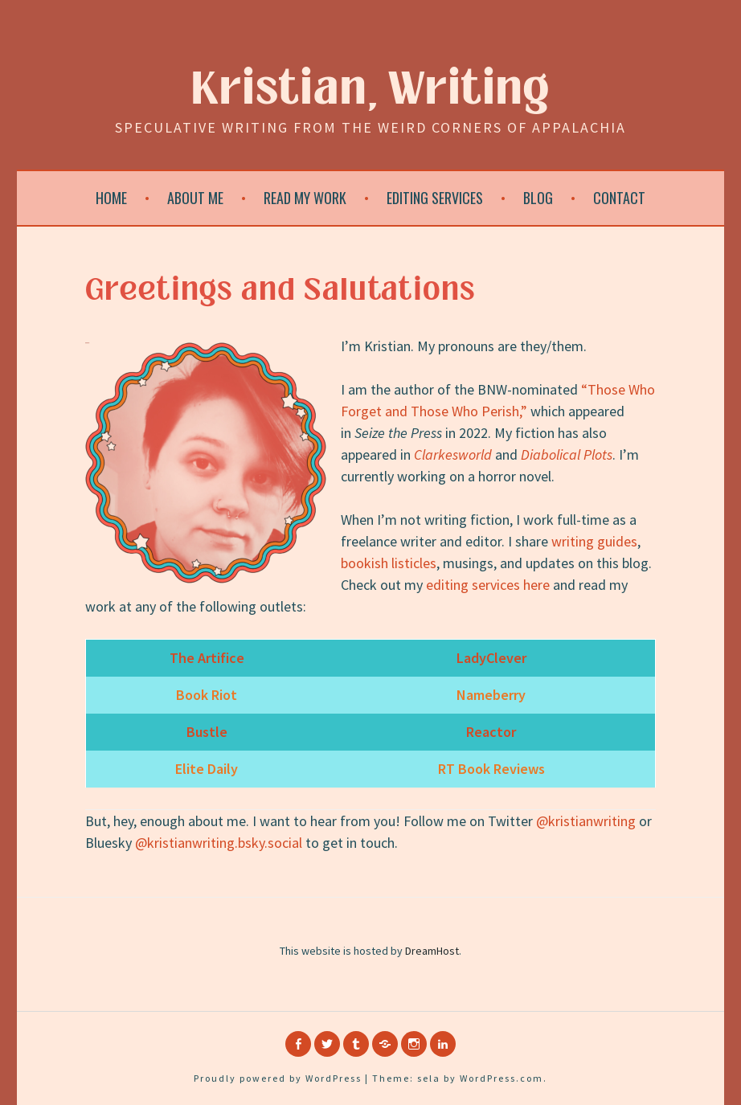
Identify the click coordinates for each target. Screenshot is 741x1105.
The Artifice (207, 658)
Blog (538, 197)
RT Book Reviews (491, 768)
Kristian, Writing (371, 89)
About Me (195, 197)
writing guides (594, 541)
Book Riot (206, 695)
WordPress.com (501, 1078)
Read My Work (305, 197)
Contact (619, 197)
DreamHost (432, 950)
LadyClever (491, 658)
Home (111, 197)
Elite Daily (206, 768)
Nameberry (491, 695)
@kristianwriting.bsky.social (218, 842)
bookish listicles (388, 563)
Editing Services (435, 197)
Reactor (491, 731)
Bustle (206, 731)
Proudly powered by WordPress (278, 1078)
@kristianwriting (586, 821)
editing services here (488, 584)
